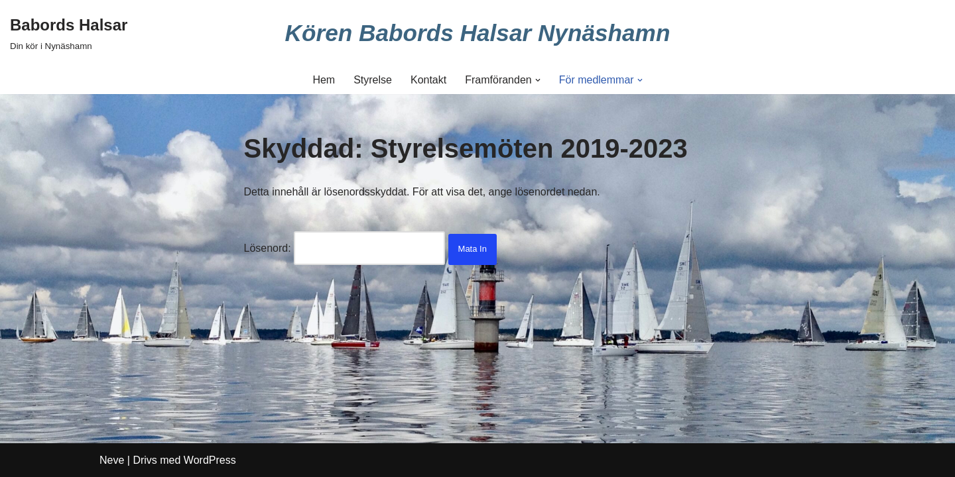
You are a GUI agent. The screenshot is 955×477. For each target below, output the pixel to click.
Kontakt (428, 79)
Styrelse (372, 79)
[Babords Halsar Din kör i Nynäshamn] (68, 33)
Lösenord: (345, 248)
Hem (323, 79)
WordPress (210, 460)
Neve (111, 460)
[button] (538, 80)
